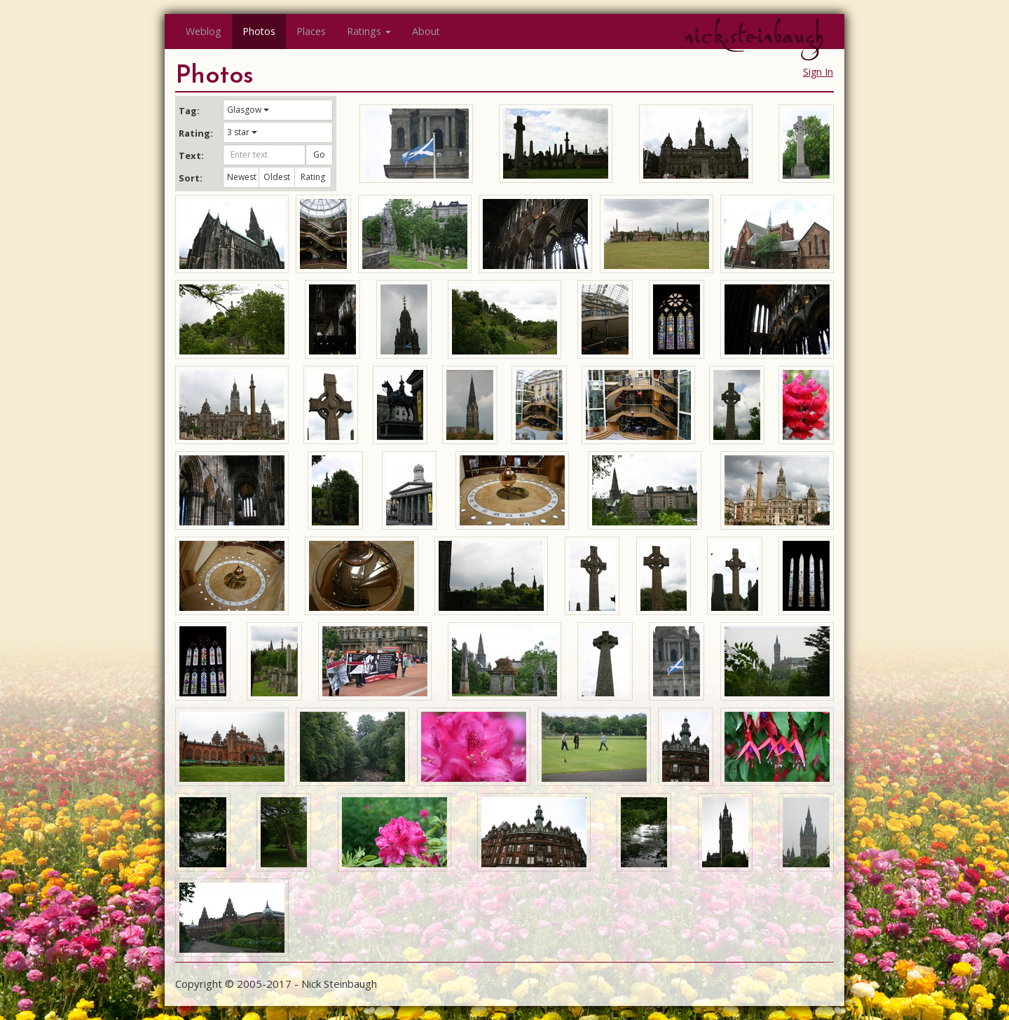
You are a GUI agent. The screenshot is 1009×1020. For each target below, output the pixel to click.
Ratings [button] (369, 31)
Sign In (818, 71)
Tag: (189, 110)
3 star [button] (242, 132)
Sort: (191, 178)
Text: (191, 155)
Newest (241, 177)
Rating (313, 177)
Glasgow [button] (248, 110)
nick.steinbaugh (754, 35)
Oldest (276, 177)
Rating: (195, 133)
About (426, 31)
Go (319, 154)
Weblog (203, 31)
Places (311, 31)
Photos (258, 31)
